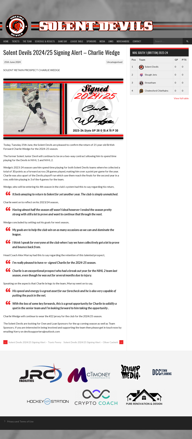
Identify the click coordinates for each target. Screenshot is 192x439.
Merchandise (123, 41)
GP (176, 59)
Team (142, 59)
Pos (134, 59)
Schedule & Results (45, 41)
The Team (27, 41)
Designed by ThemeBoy (181, 432)
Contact (137, 41)
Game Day (62, 41)
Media (102, 41)
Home (5, 41)
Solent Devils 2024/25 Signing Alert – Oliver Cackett (93, 342)
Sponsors (91, 41)
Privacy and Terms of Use (20, 421)
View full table (181, 98)
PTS (184, 59)
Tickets (15, 41)
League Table (76, 41)
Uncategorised (114, 62)
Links (110, 41)
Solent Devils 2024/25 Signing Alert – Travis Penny (32, 342)
